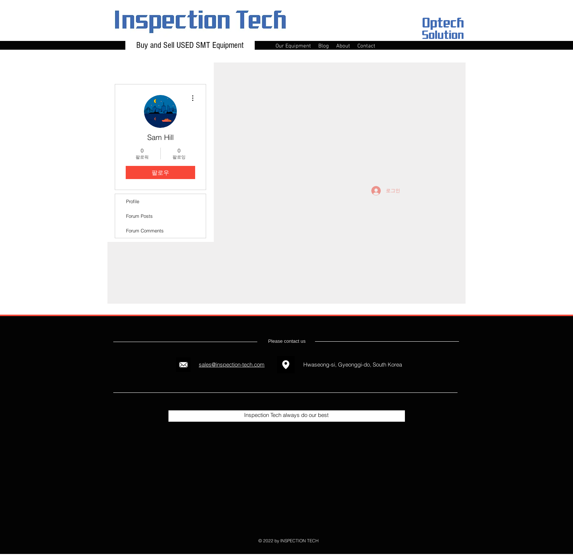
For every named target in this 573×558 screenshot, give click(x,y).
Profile (132, 201)
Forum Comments (145, 231)
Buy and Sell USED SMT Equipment (190, 45)
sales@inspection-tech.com (232, 364)
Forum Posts (139, 216)
